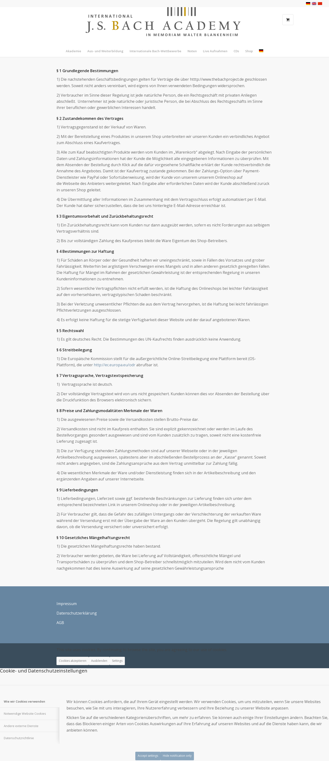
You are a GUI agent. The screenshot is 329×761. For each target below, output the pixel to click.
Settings (117, 661)
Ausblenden (99, 661)
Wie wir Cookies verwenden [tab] (24, 701)
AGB (60, 622)
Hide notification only (177, 756)
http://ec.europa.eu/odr (114, 364)
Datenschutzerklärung (76, 613)
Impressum (66, 603)
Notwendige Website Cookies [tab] (25, 713)
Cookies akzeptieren (72, 661)
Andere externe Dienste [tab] (21, 726)
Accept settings (148, 756)
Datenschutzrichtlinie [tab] (19, 738)
